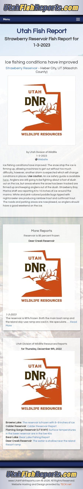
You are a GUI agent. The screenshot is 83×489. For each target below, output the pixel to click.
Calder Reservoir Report (41, 426)
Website (43, 159)
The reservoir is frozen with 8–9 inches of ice (48, 422)
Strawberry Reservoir (22, 68)
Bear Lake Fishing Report (34, 437)
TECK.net (65, 484)
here (6, 180)
